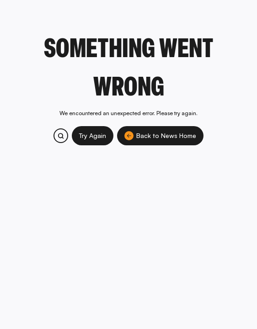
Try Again (92, 135)
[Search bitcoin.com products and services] (61, 135)
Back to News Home (160, 135)
